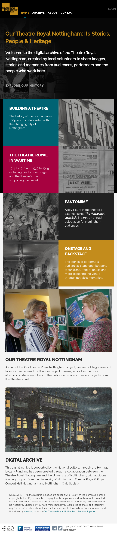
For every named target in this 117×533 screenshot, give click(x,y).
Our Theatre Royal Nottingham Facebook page (69, 511)
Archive (38, 12)
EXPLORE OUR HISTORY (24, 85)
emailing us (30, 511)
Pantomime (76, 202)
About (53, 12)
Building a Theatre (28, 108)
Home (25, 12)
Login (112, 8)
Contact (67, 12)
